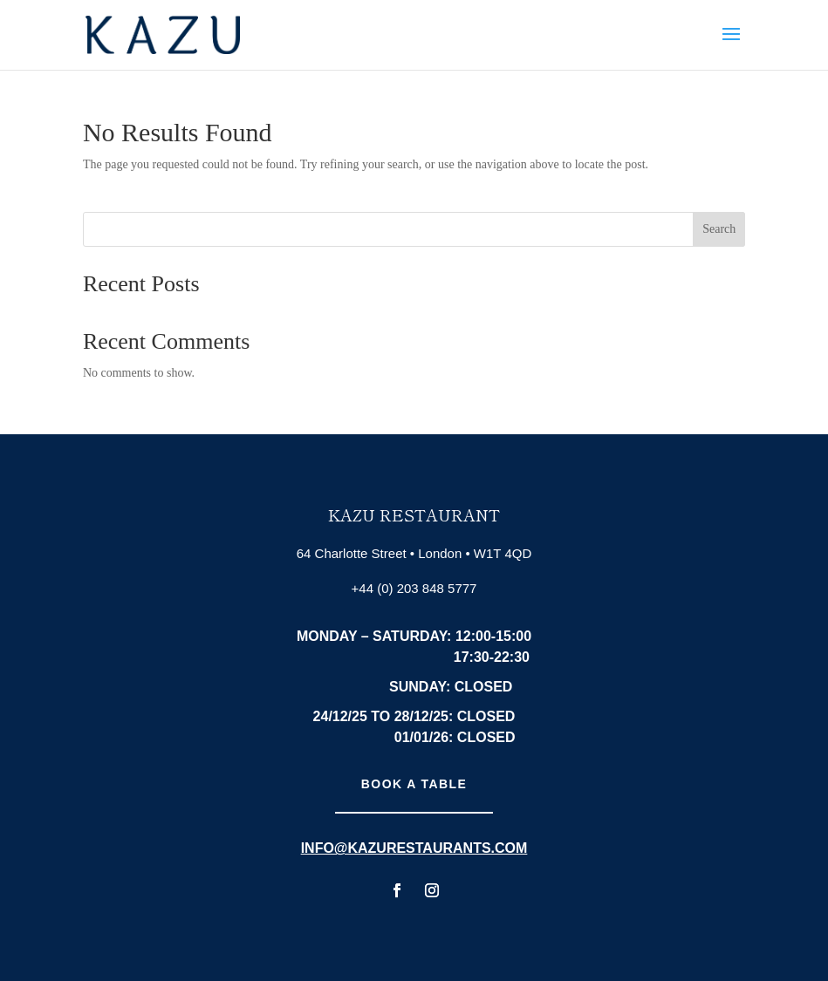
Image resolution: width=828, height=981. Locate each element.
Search (719, 228)
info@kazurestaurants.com (414, 848)
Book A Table (414, 784)
